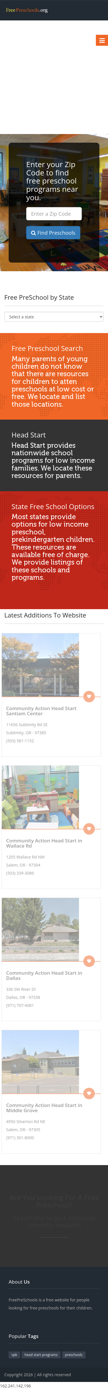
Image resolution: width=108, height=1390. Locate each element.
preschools (74, 1354)
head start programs (41, 1354)
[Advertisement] (54, 77)
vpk (14, 1354)
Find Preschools (53, 232)
